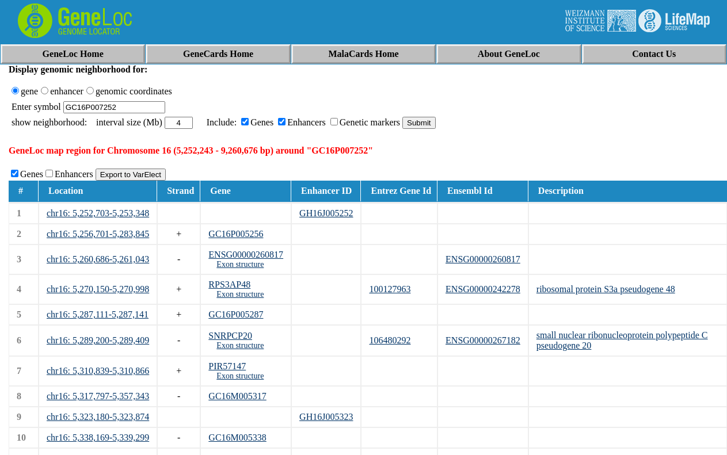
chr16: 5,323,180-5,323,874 (98, 417)
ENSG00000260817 (245, 254)
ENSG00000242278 (483, 289)
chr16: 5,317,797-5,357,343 (98, 396)
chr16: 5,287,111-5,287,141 (98, 314)
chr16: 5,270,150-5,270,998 (98, 289)
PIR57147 (227, 366)
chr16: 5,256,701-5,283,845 (98, 234)
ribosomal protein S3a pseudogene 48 (605, 289)
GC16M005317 (237, 396)
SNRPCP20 (230, 336)
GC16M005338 (237, 437)
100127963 (389, 289)
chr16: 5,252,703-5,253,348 (98, 213)
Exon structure (240, 264)
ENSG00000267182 (483, 340)
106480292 (389, 340)
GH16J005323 (326, 417)
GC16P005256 (235, 234)
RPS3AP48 (229, 284)
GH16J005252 (326, 213)
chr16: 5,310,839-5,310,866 (98, 371)
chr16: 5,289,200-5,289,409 (98, 340)
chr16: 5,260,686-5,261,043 (98, 259)
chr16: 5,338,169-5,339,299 (98, 437)
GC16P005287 (235, 314)
